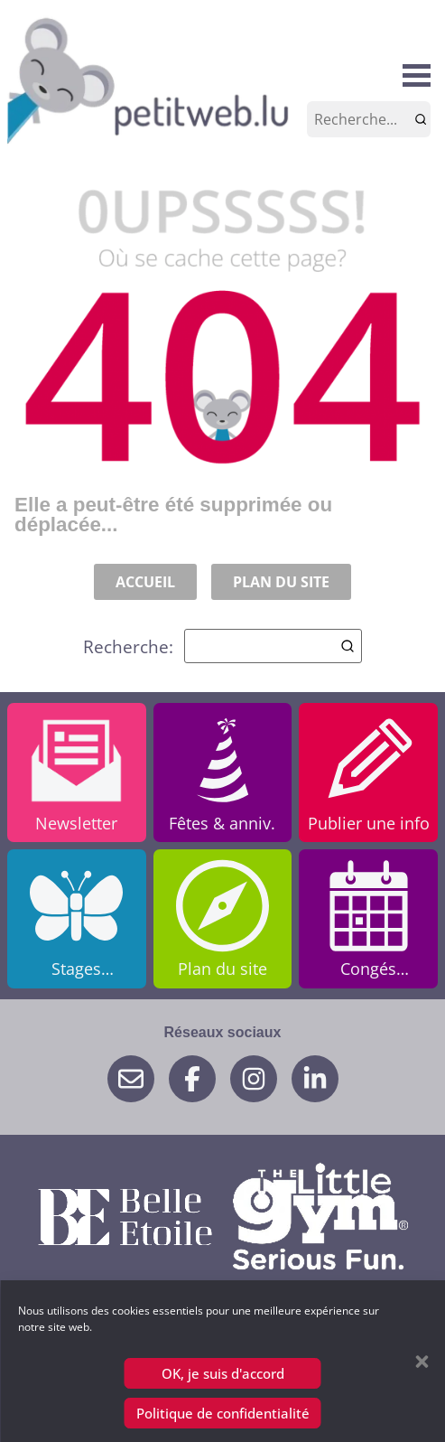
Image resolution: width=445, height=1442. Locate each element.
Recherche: (222, 646)
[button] (422, 1362)
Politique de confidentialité (223, 1413)
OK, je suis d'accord (223, 1373)
